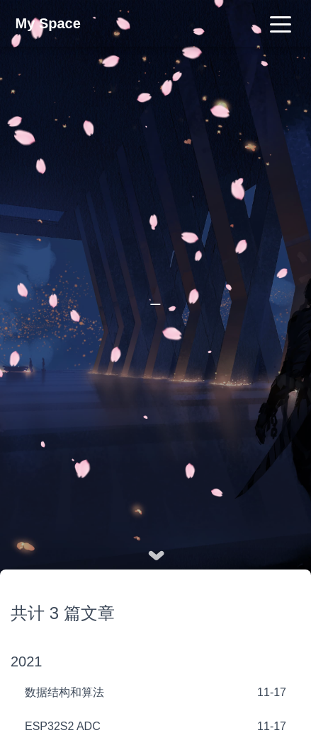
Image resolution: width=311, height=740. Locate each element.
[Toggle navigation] (280, 23)
